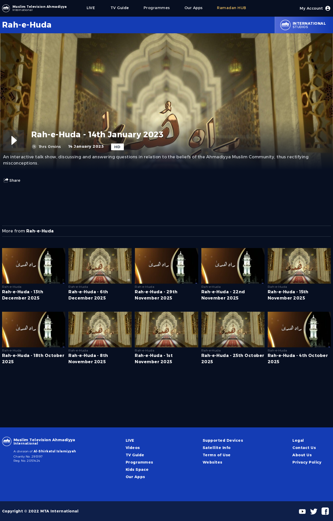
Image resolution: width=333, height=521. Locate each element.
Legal (298, 440)
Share (11, 180)
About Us (302, 455)
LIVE (130, 440)
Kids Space (137, 469)
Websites (212, 462)
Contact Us (304, 447)
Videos (133, 447)
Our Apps (135, 476)
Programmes (139, 462)
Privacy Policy (307, 462)
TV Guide (135, 455)
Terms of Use (217, 455)
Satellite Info (217, 447)
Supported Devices (223, 440)
